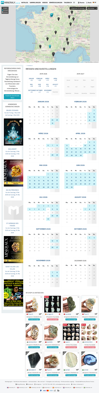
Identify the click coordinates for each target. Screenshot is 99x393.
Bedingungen (8, 381)
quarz (67, 342)
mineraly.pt (77, 387)
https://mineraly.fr (78, 384)
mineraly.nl (67, 387)
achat (67, 370)
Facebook (29, 384)
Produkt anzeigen (34, 319)
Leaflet (81, 62)
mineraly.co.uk (22, 387)
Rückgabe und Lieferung (53, 381)
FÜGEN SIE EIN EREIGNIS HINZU (12, 97)
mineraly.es (56, 387)
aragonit (49, 314)
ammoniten (31, 342)
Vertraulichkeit (32, 381)
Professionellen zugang (67, 381)
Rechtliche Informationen (20, 381)
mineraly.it (47, 387)
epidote (67, 314)
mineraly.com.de (35, 387)
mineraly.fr (11, 387)
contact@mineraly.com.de (62, 384)
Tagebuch (30, 65)
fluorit (29, 314)
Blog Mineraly (20, 384)
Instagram (37, 384)
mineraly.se (88, 387)
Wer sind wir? (41, 381)
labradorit (31, 370)
